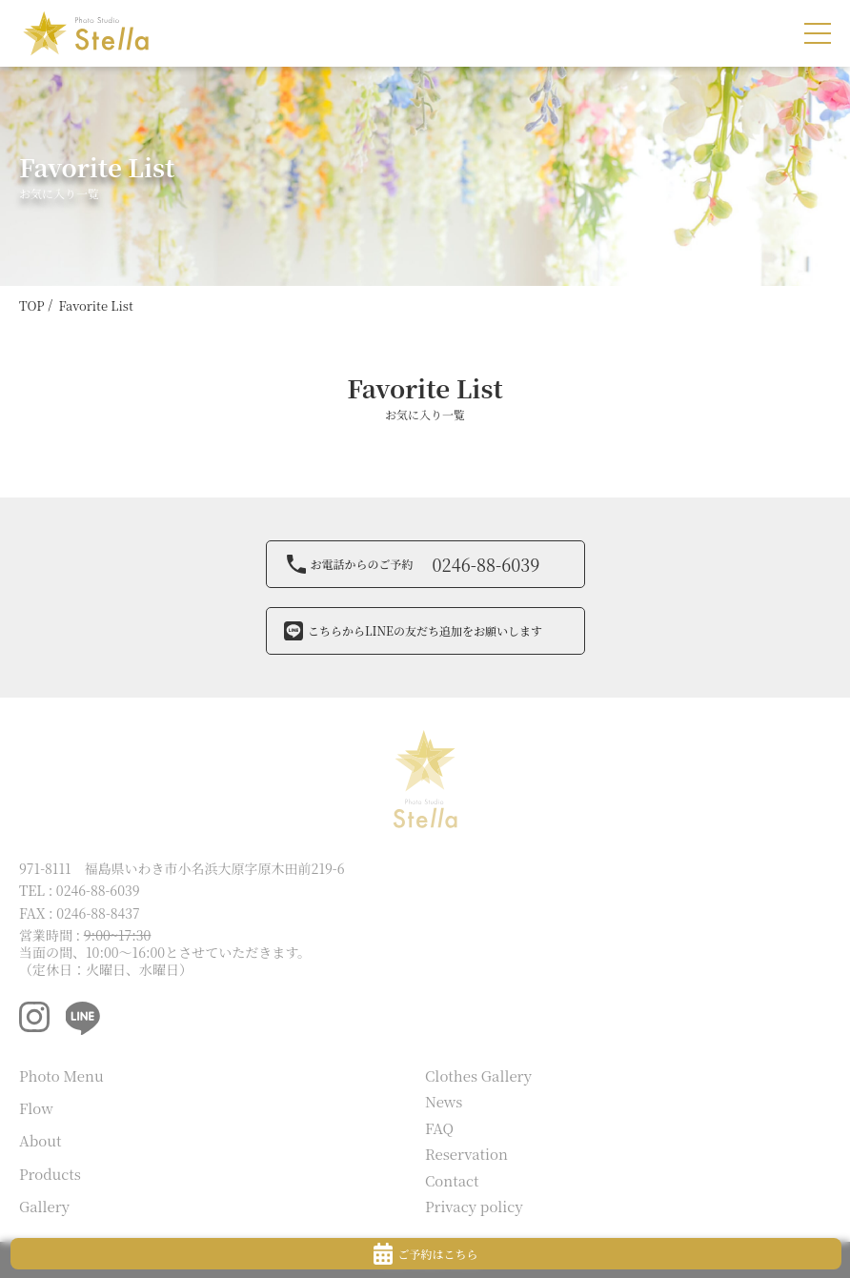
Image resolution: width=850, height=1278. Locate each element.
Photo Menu (61, 1075)
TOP (32, 305)
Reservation (466, 1154)
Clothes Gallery (478, 1075)
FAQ (439, 1128)
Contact (452, 1180)
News (443, 1101)
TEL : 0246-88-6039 (79, 890)
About (40, 1140)
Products (50, 1174)
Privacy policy (474, 1206)
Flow (36, 1108)
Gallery (44, 1206)
